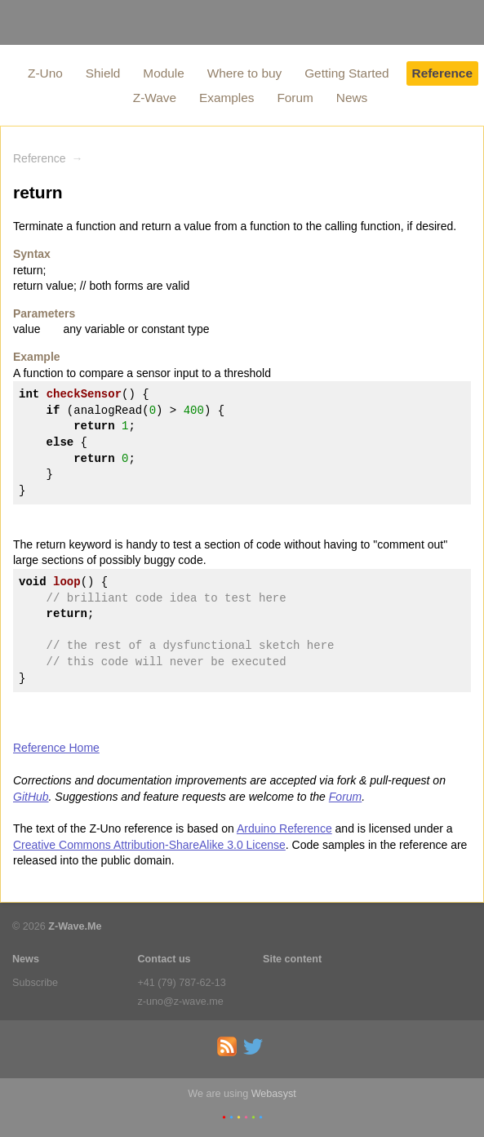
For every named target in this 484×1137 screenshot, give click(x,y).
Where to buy (244, 73)
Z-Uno (45, 73)
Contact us (164, 959)
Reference (442, 73)
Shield (103, 73)
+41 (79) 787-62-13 (182, 982)
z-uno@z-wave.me (181, 1001)
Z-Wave (154, 97)
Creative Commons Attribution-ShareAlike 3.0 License (149, 844)
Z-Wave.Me (74, 926)
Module (163, 73)
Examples (227, 97)
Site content (292, 959)
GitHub (31, 796)
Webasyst (273, 1093)
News (351, 97)
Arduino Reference (284, 828)
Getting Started (346, 73)
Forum (295, 97)
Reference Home (56, 747)
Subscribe (35, 982)
